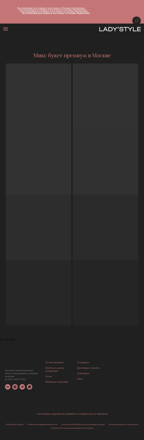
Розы (48, 376)
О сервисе (83, 362)
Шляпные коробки (57, 381)
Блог (80, 378)
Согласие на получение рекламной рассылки (72, 428)
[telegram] (22, 388)
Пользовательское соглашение (123, 424)
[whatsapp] (29, 388)
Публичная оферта (14, 424)
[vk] (7, 388)
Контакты (83, 373)
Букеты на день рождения (55, 369)
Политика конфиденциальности (42, 424)
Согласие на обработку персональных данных (83, 424)
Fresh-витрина (55, 362)
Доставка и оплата (88, 367)
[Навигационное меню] (5, 29)
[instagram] (15, 388)
